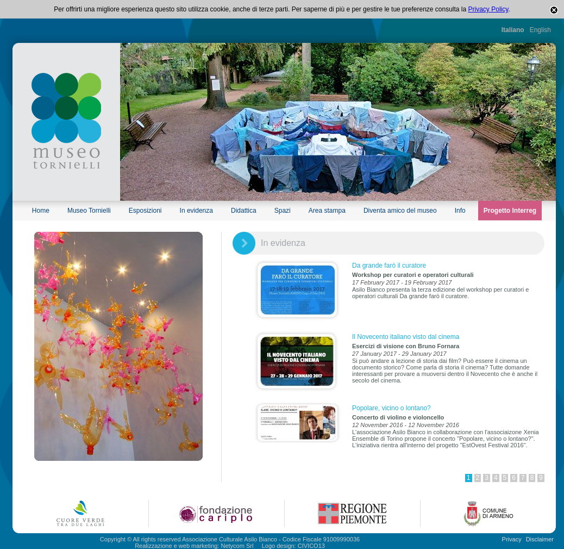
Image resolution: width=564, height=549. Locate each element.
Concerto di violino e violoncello (398, 417)
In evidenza (196, 210)
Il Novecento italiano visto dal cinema (405, 337)
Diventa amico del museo (400, 210)
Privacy (512, 539)
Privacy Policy (488, 9)
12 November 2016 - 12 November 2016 (405, 425)
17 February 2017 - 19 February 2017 (402, 282)
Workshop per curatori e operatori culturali (413, 275)
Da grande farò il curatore (389, 265)
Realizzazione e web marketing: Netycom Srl (194, 545)
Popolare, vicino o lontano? (391, 408)
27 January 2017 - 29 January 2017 (399, 353)
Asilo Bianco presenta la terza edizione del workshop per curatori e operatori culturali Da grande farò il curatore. (440, 292)
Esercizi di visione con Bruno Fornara (405, 346)
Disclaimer (540, 539)
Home (40, 210)
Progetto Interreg (510, 210)
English (540, 30)
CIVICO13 (311, 545)
